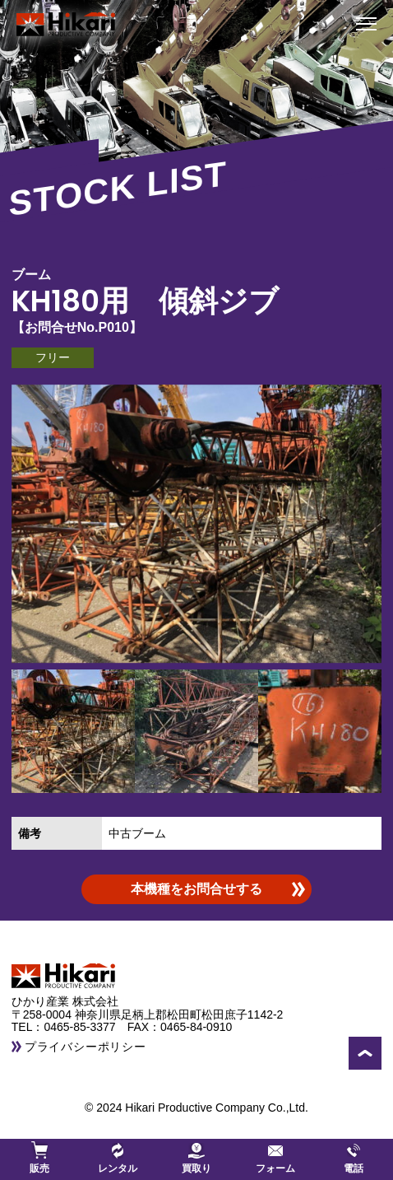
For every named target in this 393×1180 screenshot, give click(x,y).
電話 (353, 1157)
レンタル (117, 1157)
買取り (196, 1157)
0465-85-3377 (85, 1026)
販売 (39, 1157)
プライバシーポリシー (85, 1046)
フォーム (275, 1157)
